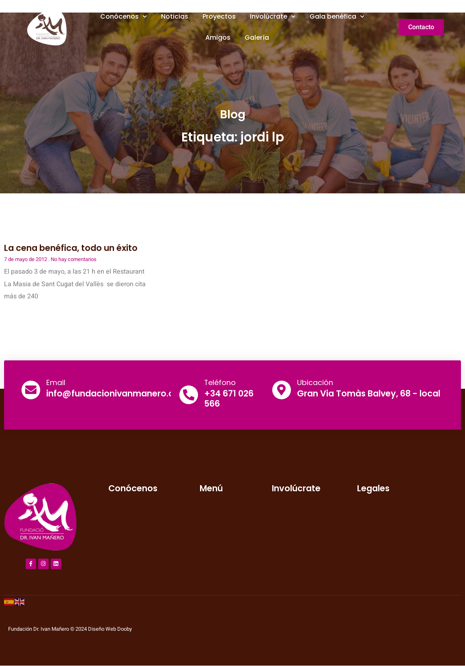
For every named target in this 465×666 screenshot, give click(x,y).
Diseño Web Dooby (110, 629)
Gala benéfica (337, 16)
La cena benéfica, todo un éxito (71, 248)
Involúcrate (272, 16)
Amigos (217, 37)
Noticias (174, 16)
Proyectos (219, 16)
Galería (257, 37)
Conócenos (123, 16)
